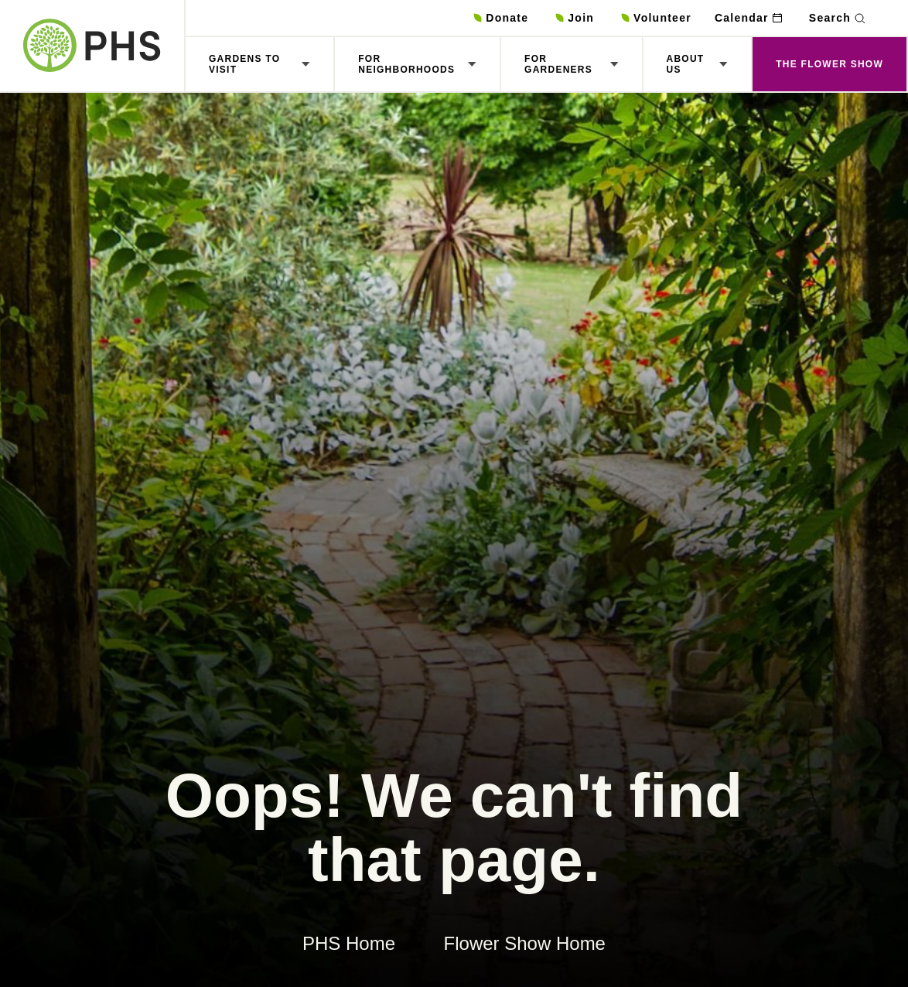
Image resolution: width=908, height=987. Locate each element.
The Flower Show (829, 64)
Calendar (742, 18)
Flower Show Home (525, 943)
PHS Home (348, 943)
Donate (507, 18)
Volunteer (662, 18)
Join (581, 18)
